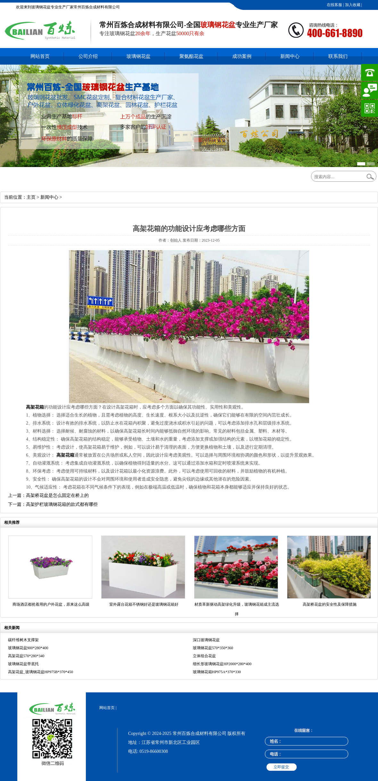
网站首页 (40, 56)
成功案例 (241, 56)
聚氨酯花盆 (191, 56)
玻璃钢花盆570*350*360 (213, 648)
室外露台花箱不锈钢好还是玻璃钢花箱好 (143, 604)
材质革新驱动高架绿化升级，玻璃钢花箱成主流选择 (236, 609)
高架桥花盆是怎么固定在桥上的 (57, 495)
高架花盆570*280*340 (26, 656)
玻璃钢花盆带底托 (23, 664)
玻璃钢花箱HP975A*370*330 (217, 672)
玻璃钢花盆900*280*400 (28, 648)
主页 (31, 197)
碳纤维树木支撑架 (23, 640)
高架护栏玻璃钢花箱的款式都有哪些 (62, 504)
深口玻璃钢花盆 (206, 640)
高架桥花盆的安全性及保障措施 (330, 604)
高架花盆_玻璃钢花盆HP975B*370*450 (40, 672)
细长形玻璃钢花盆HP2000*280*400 (222, 664)
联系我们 (338, 56)
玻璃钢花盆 (139, 56)
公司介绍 (88, 56)
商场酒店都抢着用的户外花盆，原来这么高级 (50, 604)
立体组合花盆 (204, 656)
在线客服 (334, 5)
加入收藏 (352, 5)
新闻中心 (290, 56)
